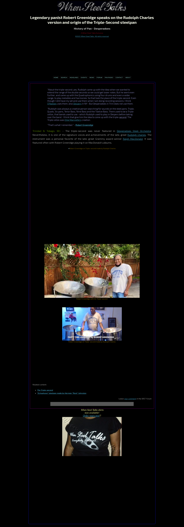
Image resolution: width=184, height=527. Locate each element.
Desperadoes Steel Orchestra (134, 130)
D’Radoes (52, 103)
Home (56, 77)
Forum (99, 77)
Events (84, 77)
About (127, 77)
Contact (119, 77)
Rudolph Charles (136, 134)
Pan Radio (109, 77)
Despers (77, 103)
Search (64, 77)
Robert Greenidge (84, 125)
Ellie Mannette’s (73, 120)
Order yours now (91, 415)
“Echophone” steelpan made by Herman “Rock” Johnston (61, 393)
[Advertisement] (92, 55)
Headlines (74, 77)
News (92, 77)
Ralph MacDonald (133, 138)
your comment (130, 399)
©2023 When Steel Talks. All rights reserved (92, 36)
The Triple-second (45, 390)
